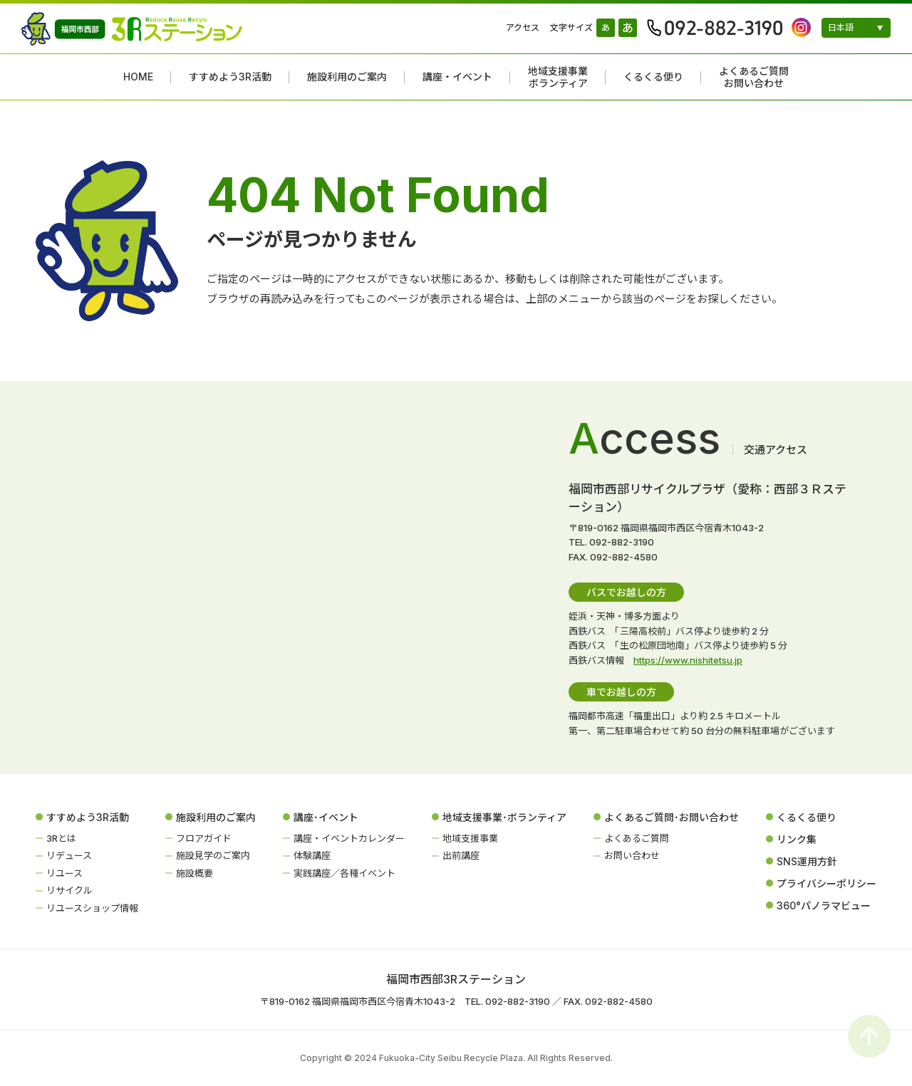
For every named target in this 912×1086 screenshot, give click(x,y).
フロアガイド (204, 838)
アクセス (522, 27)
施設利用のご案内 (347, 77)
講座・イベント (457, 77)
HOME (138, 77)
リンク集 (797, 839)
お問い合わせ (632, 855)
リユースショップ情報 (92, 908)
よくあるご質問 (636, 838)
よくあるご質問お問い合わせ (754, 77)
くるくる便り (653, 77)
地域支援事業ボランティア (558, 77)
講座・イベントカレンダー (349, 838)
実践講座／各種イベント (344, 873)
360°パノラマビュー (824, 905)
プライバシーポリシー (826, 883)
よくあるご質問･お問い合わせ (671, 817)
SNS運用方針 (807, 861)
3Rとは (61, 838)
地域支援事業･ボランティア (504, 817)
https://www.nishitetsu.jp (687, 660)
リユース (64, 873)
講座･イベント (326, 817)
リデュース (69, 855)
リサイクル (69, 890)
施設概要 (194, 873)
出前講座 (461, 855)
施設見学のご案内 (213, 855)
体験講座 (312, 855)
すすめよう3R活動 (230, 77)
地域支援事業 (470, 838)
